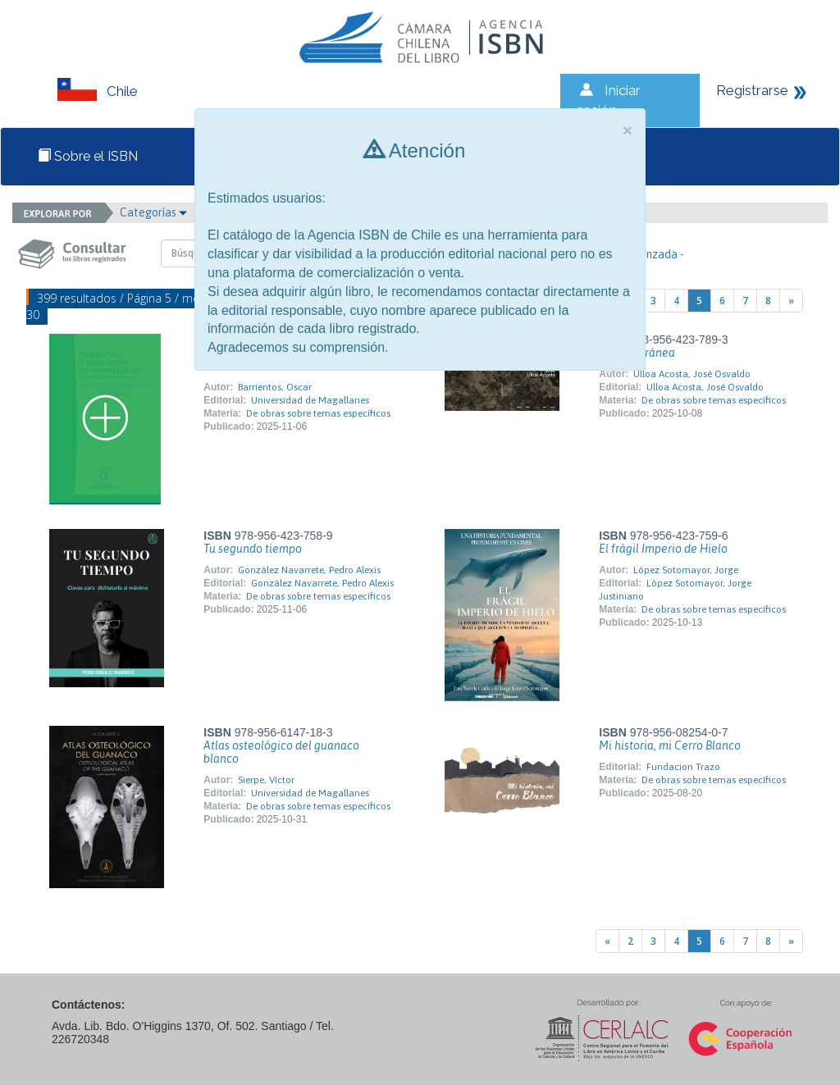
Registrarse (752, 90)
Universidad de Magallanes (310, 400)
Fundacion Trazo (683, 767)
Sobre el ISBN (88, 156)
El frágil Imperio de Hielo (663, 548)
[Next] (791, 300)
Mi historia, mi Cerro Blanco (670, 745)
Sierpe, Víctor (266, 780)
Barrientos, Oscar (275, 387)
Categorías (153, 212)
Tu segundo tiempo (252, 548)
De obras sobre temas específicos (318, 413)
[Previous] (607, 941)
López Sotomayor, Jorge (685, 570)
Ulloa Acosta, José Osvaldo (692, 374)
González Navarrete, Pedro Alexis (309, 570)
